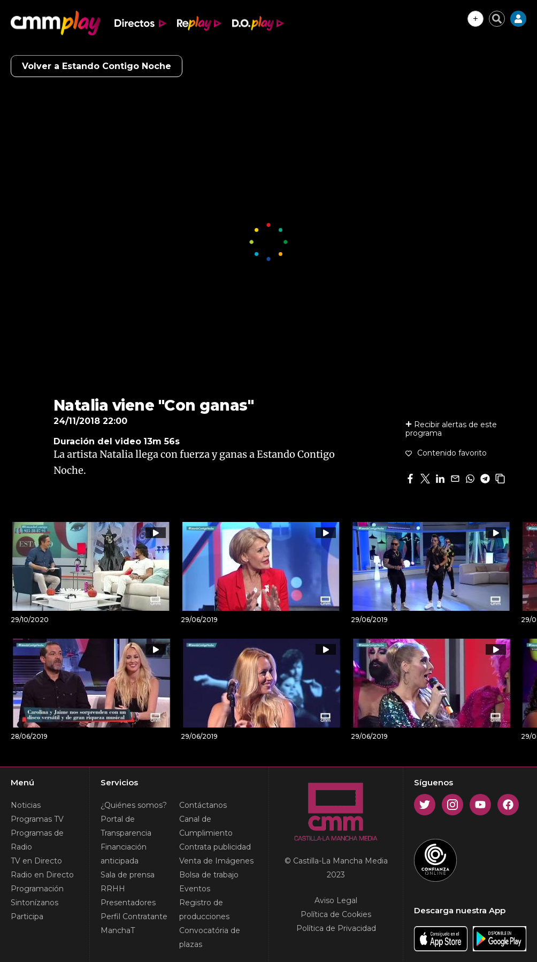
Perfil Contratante (134, 916)
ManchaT (118, 930)
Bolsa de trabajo (209, 875)
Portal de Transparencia (126, 826)
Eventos (194, 888)
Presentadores (128, 902)
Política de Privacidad (336, 928)
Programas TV (37, 819)
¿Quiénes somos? (134, 805)
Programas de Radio (37, 840)
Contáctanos (203, 805)
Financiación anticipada (124, 854)
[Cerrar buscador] (497, 19)
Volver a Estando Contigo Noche (96, 66)
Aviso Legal (335, 900)
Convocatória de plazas (209, 937)
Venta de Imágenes (216, 861)
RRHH (113, 888)
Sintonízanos (34, 902)
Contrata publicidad (215, 847)
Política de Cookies (336, 914)
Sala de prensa (128, 875)
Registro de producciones (204, 909)
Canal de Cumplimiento (206, 826)
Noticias (26, 805)
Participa (27, 916)
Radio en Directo (42, 875)
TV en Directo (36, 861)
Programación (37, 888)
